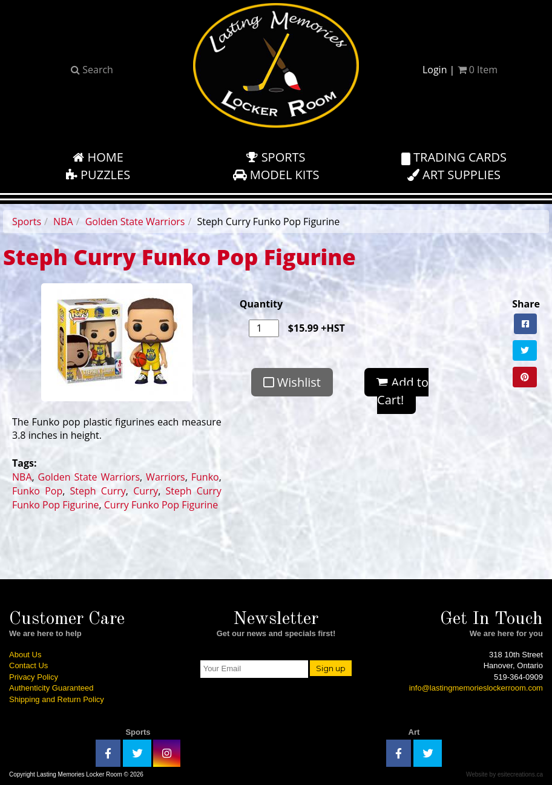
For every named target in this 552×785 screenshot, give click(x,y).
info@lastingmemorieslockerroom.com (476, 687)
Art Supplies (454, 174)
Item (478, 69)
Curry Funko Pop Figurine (161, 504)
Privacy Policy (33, 677)
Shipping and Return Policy (56, 699)
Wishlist (292, 382)
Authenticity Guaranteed (51, 687)
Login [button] (434, 69)
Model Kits (276, 174)
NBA (63, 221)
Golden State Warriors (135, 221)
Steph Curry (98, 491)
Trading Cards (454, 157)
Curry (145, 491)
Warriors (165, 477)
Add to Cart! (402, 391)
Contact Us (28, 665)
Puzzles (98, 174)
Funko (205, 477)
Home (98, 157)
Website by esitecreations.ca (504, 774)
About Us (25, 654)
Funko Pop (37, 491)
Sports (275, 157)
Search (92, 69)
